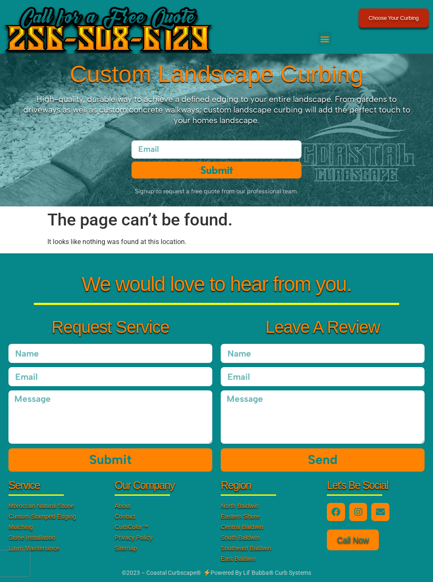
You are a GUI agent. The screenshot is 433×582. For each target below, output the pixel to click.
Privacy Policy (134, 537)
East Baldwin (238, 558)
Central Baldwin (242, 527)
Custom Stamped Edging (42, 516)
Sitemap (126, 548)
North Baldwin (240, 505)
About (123, 505)
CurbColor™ (131, 527)
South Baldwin (240, 537)
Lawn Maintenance (34, 548)
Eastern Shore (240, 516)
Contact (125, 516)
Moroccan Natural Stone (41, 505)
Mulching (20, 527)
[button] (325, 39)
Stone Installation (31, 537)
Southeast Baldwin (246, 548)
